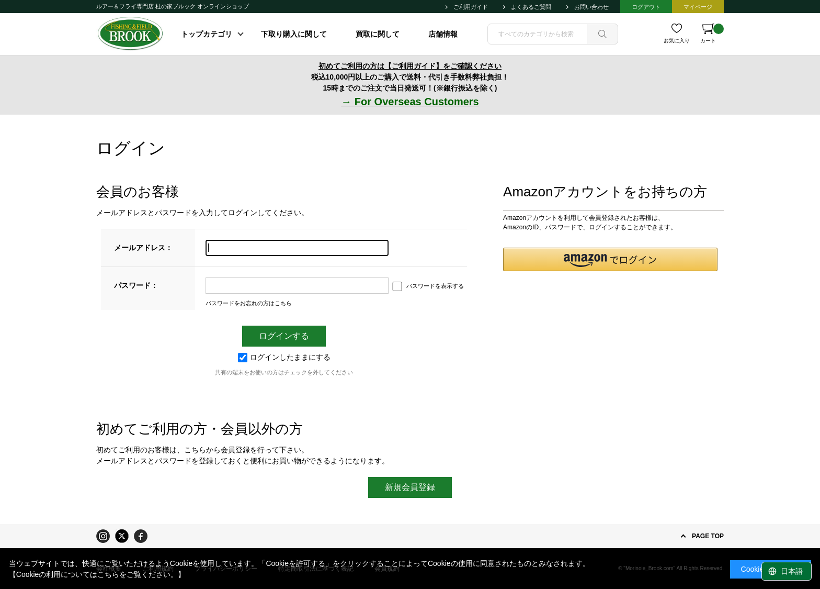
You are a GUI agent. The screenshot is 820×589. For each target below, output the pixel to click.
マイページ (698, 7)
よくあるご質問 (531, 7)
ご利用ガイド (470, 7)
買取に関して (378, 34)
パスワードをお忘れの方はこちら (249, 303)
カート (712, 33)
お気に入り (677, 40)
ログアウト (646, 7)
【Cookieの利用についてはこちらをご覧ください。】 (97, 574)
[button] (610, 259)
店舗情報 (443, 34)
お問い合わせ (591, 7)
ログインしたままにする (284, 357)
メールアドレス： (143, 247)
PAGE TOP (708, 536)
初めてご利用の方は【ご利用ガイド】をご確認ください (410, 66)
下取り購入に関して (294, 34)
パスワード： (136, 285)
